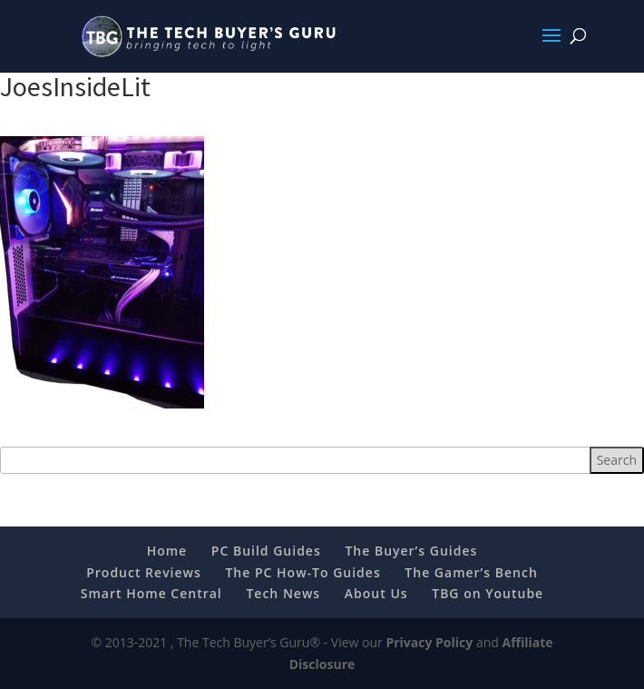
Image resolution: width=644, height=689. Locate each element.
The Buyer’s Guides (411, 550)
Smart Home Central (151, 593)
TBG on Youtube (487, 593)
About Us (376, 593)
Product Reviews (143, 572)
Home (167, 550)
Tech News (283, 593)
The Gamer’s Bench (471, 572)
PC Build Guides (266, 550)
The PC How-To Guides (302, 572)
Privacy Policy (429, 642)
